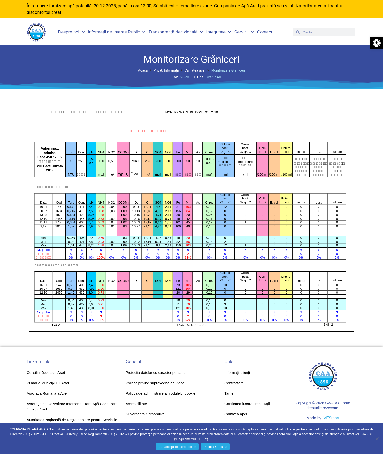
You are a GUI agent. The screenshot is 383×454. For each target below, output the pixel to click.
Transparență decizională (176, 32)
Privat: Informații (166, 70)
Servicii (244, 32)
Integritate (218, 32)
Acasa (143, 70)
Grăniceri (213, 77)
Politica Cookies (215, 447)
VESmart (331, 418)
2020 (184, 77)
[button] (376, 43)
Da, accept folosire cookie (177, 447)
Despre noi (71, 32)
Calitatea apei (195, 70)
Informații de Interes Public (116, 32)
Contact (264, 32)
